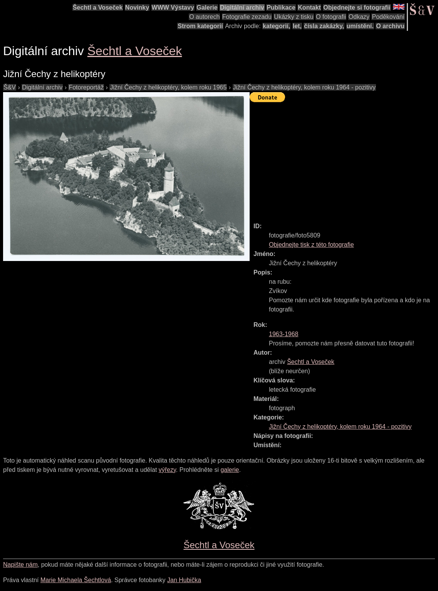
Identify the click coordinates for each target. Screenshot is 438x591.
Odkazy (359, 16)
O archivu (390, 26)
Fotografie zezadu (247, 16)
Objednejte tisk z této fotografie (311, 244)
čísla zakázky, (324, 26)
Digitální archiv (242, 7)
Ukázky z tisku (293, 16)
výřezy (167, 469)
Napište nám (20, 564)
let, (297, 26)
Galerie (206, 7)
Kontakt (309, 7)
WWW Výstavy (173, 7)
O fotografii (331, 16)
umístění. (360, 26)
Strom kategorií (200, 26)
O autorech (204, 16)
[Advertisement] (344, 159)
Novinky (137, 7)
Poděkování (388, 16)
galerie (229, 469)
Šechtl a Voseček (98, 7)
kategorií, (276, 26)
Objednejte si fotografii (356, 7)
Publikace (281, 7)
